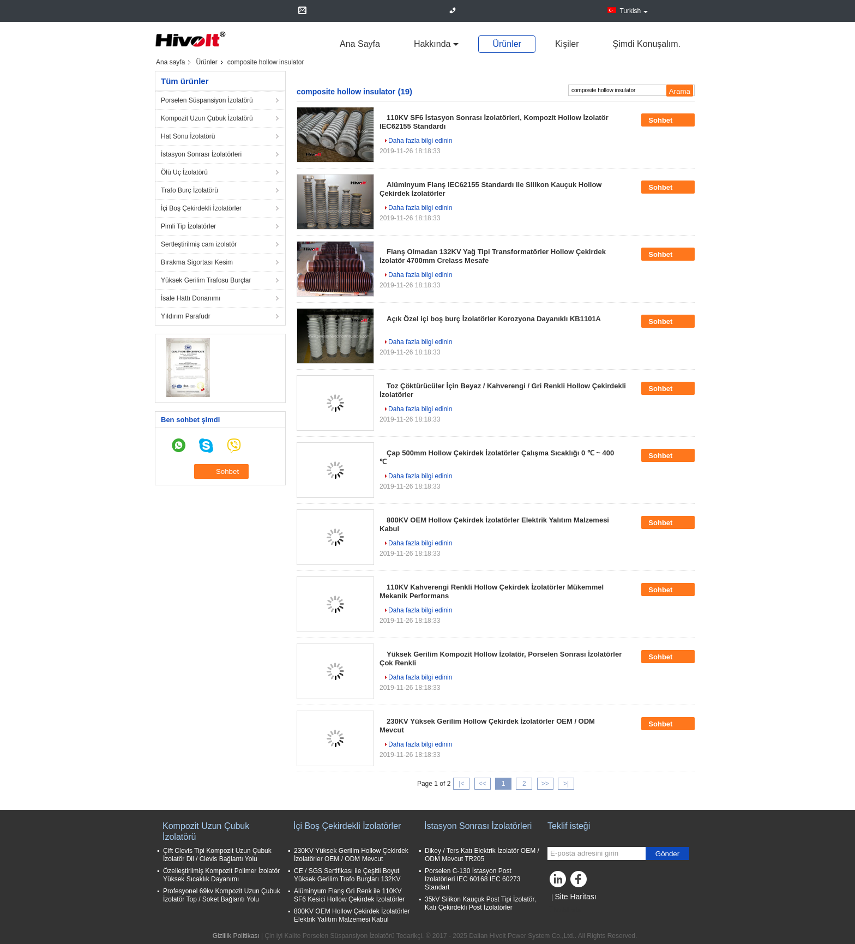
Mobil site (564, 910)
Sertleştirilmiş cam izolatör (199, 244)
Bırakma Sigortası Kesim (197, 262)
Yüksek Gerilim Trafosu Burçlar (206, 280)
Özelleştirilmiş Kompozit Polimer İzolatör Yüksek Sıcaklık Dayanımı (221, 875)
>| (566, 783)
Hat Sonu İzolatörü (188, 136)
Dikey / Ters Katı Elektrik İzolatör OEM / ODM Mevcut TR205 (482, 855)
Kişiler (567, 44)
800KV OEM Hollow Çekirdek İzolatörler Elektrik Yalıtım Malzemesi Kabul (352, 915)
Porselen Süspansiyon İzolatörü (207, 100)
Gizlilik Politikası (236, 936)
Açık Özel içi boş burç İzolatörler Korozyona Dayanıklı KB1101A (494, 319)
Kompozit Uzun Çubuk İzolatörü (207, 118)
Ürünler (506, 44)
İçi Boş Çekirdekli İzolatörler (201, 208)
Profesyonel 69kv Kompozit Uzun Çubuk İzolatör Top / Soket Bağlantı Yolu (221, 895)
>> (545, 783)
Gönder (667, 854)
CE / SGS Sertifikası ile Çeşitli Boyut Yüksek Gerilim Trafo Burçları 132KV (347, 875)
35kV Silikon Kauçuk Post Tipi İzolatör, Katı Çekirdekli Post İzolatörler (480, 903)
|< (461, 783)
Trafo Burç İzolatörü (189, 190)
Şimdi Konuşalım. (647, 44)
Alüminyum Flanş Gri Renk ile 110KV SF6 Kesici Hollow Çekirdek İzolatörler (349, 895)
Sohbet (668, 120)
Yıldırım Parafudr (185, 316)
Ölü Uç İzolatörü (184, 172)
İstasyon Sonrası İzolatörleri (201, 154)
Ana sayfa (360, 44)
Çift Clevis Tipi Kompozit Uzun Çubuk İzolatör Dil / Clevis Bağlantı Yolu (217, 855)
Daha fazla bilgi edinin (420, 141)
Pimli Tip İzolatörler (188, 226)
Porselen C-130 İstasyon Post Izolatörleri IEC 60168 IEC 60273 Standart (472, 879)
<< (482, 783)
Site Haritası (575, 896)
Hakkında (432, 44)
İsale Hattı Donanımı (190, 298)
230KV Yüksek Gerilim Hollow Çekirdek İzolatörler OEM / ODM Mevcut (351, 855)
